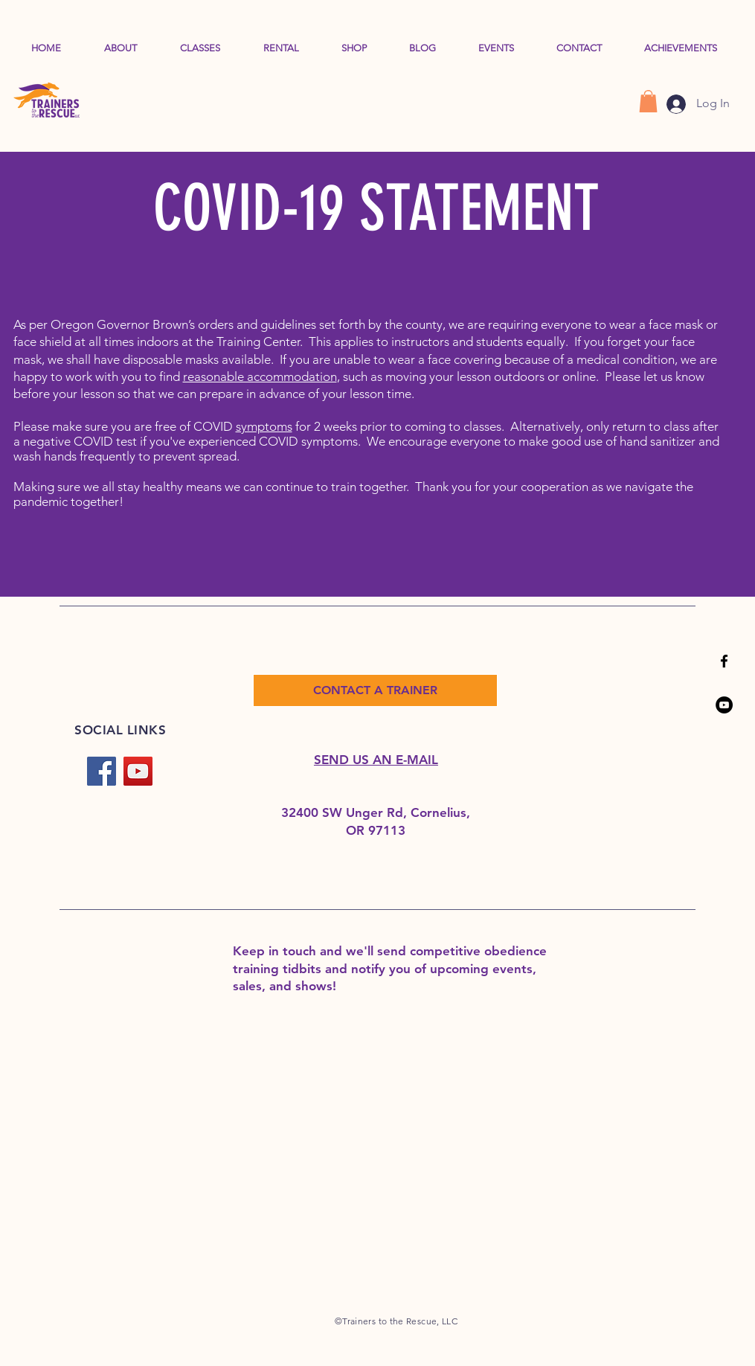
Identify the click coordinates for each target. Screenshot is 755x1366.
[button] (648, 101)
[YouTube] (724, 705)
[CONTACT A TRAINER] (375, 690)
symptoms (264, 426)
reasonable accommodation (260, 376)
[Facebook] (101, 771)
